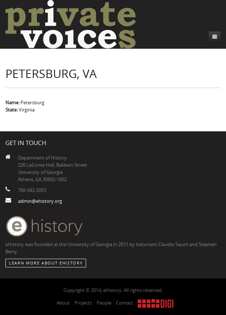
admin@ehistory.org (40, 201)
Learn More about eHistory (46, 263)
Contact (124, 302)
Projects (83, 302)
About (63, 302)
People (104, 302)
